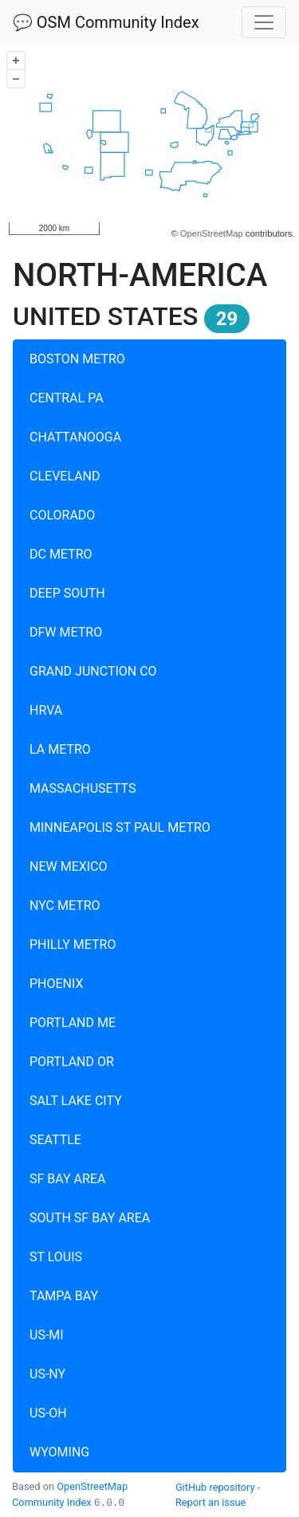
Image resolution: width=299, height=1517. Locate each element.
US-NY (47, 1374)
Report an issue (210, 1502)
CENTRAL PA (67, 398)
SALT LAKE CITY (76, 1100)
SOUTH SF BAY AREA (90, 1217)
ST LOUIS (56, 1256)
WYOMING (59, 1452)
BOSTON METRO (77, 359)
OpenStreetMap (211, 233)
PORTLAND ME (73, 1022)
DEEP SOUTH (67, 593)
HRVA (46, 710)
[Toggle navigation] (264, 22)
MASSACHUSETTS (83, 788)
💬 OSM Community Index (106, 22)
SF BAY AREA (67, 1178)
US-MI (47, 1335)
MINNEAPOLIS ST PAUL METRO (120, 827)
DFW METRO (66, 632)
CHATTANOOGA (75, 437)
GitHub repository (215, 1487)
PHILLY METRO (73, 944)
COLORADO (62, 515)
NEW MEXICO (69, 866)
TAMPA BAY (64, 1295)
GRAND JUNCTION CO (93, 671)
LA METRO (60, 749)
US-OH (48, 1413)
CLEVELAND (65, 476)
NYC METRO (65, 905)
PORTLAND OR (72, 1061)
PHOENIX (57, 983)
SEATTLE (55, 1139)
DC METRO (61, 554)
